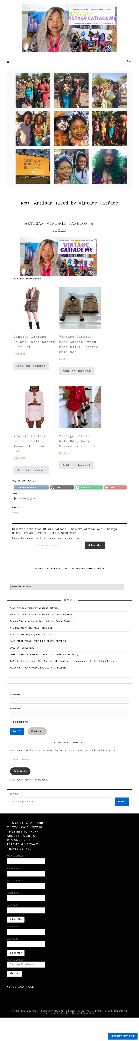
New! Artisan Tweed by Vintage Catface (34, 608)
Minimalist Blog (66, 1027)
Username (15, 695)
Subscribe (94, 545)
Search (14, 794)
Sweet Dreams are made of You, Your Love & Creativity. (45, 654)
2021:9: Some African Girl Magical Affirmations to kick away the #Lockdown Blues (62, 661)
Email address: (26, 963)
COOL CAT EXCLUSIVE (22, 648)
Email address (15, 881)
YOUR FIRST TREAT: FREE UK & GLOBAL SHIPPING (38, 641)
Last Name (12, 905)
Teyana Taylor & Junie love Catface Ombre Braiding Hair (45, 621)
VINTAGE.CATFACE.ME (24, 481)
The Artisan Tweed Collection (27, 278)
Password (15, 708)
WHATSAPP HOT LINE (123, 1036)
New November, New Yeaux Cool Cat (31, 628)
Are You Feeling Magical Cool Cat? (31, 634)
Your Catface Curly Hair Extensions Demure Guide (41, 615)
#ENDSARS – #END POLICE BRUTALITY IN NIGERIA (38, 668)
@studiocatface (21, 586)
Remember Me (19, 722)
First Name (13, 868)
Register (37, 731)
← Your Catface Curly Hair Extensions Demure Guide (69, 568)
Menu (129, 61)
